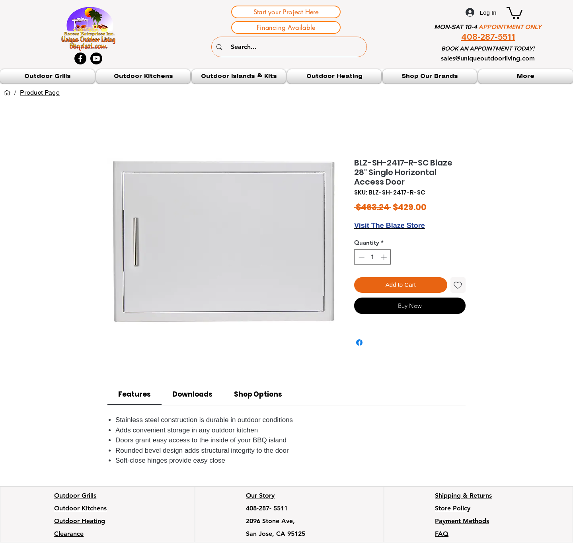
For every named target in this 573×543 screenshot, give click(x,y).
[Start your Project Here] (286, 12)
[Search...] (290, 47)
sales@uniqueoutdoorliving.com (488, 58)
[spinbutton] (372, 257)
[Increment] (384, 257)
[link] (134, 394)
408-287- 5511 (267, 508)
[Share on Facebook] (359, 342)
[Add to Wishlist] (458, 285)
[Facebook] (80, 58)
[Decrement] (360, 257)
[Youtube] (96, 58)
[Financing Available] (286, 27)
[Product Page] (40, 93)
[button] (514, 12)
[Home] (7, 93)
